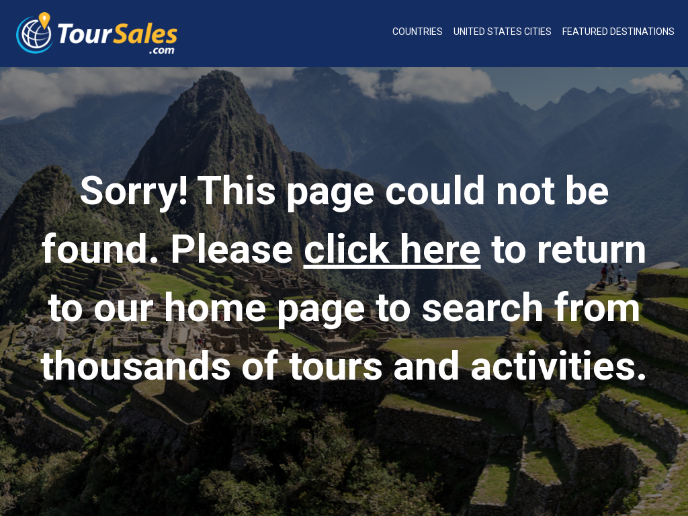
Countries (417, 31)
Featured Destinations (618, 31)
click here (392, 249)
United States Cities (503, 31)
